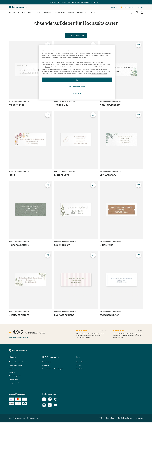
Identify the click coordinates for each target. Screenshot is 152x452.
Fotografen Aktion (15, 412)
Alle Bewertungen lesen (17, 367)
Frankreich (79, 398)
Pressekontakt (13, 409)
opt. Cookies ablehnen (77, 87)
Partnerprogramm (15, 405)
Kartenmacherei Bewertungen (52, 398)
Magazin (114, 7)
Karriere (11, 402)
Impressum (139, 447)
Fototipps (12, 398)
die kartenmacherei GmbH (18, 7)
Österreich (79, 391)
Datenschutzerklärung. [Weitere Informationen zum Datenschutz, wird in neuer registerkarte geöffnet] (99, 74)
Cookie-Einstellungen (125, 447)
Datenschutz (110, 447)
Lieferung (45, 395)
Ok (77, 80)
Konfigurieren (76, 93)
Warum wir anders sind (16, 391)
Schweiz (79, 395)
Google (47, 67)
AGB (100, 447)
